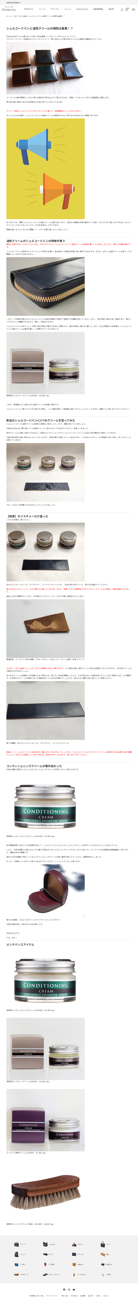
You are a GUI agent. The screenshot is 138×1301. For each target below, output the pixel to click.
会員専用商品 (98, 9)
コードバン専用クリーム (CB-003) (20, 1152)
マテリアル (55, 9)
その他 (108, 1274)
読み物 (111, 9)
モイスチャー (68, 427)
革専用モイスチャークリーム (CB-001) (21, 395)
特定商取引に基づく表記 (36, 1295)
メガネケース (24, 1274)
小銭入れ (80, 1264)
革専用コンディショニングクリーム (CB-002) (24, 835)
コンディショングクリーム (56, 432)
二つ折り (23, 1264)
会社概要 (82, 1295)
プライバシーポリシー (52, 1295)
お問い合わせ (64, 1295)
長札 (107, 1254)
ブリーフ (23, 1244)
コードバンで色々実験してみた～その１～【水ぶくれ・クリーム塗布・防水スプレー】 (50, 658)
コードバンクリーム (77, 432)
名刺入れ (109, 1264)
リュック (23, 1254)
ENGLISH (105, 1295)
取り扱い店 (74, 1295)
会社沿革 (90, 1295)
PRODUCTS (28, 9)
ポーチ (51, 1254)
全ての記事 (24, 16)
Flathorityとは (82, 9)
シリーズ (42, 9)
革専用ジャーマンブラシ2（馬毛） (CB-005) (24, 1223)
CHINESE (98, 1295)
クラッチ (80, 1254)
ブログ (15, 16)
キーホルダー (82, 1274)
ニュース (67, 9)
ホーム (8, 16)
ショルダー (52, 1244)
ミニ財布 (52, 1264)
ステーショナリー (55, 1274)
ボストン (80, 1244)
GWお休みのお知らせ (13, 2)
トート (108, 1244)
